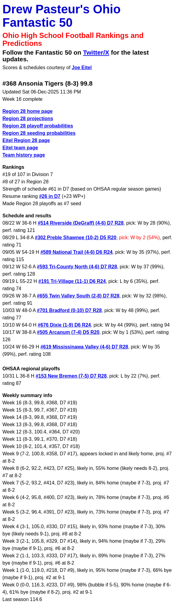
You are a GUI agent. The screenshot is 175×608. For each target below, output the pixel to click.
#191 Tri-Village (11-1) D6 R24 (72, 281)
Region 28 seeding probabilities (39, 133)
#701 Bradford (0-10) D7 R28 (69, 310)
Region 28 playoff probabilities (37, 125)
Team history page (23, 155)
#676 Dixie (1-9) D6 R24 (64, 325)
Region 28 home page (27, 111)
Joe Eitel (82, 67)
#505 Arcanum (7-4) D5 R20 (68, 332)
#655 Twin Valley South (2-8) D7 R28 (78, 295)
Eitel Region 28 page (26, 140)
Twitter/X (96, 52)
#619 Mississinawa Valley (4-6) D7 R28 (84, 346)
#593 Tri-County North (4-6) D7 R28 (77, 266)
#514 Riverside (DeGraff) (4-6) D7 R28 (81, 223)
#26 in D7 (49, 196)
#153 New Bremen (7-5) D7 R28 (71, 376)
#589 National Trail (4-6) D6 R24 (76, 252)
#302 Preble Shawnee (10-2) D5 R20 (75, 237)
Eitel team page (20, 147)
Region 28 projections (27, 118)
